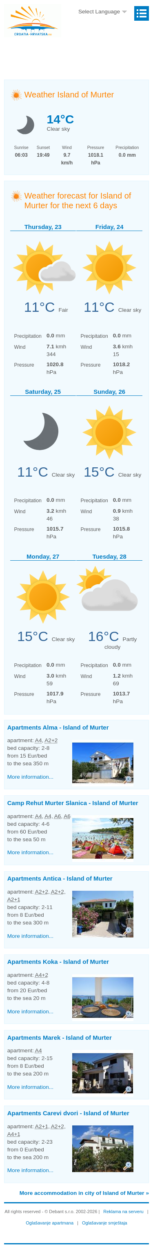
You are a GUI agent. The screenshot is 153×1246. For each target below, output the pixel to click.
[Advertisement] (78, 51)
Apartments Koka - (58, 961)
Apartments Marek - (59, 1037)
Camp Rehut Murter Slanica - (72, 802)
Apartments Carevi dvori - (68, 1113)
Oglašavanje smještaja (104, 1222)
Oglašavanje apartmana (49, 1222)
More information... (30, 777)
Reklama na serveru (123, 1211)
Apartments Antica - (60, 878)
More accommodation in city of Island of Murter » (84, 1193)
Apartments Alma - (58, 727)
